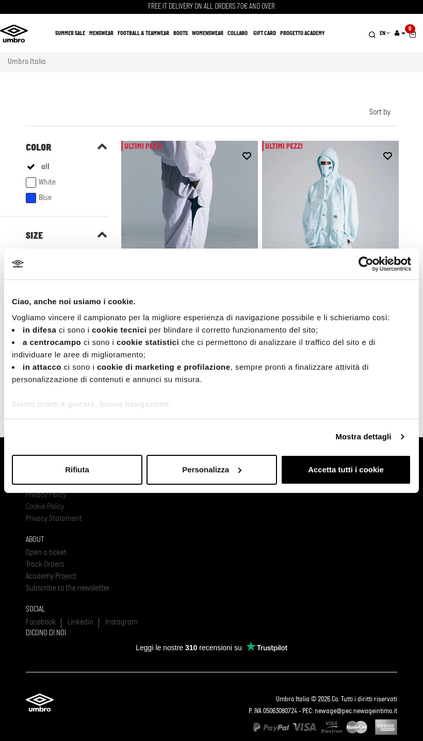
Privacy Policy (46, 495)
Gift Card (264, 33)
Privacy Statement (54, 519)
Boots (180, 33)
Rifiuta (77, 469)
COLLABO (237, 33)
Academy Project (51, 576)
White (41, 182)
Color (38, 148)
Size (34, 236)
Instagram (121, 622)
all (45, 167)
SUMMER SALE (70, 33)
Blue (39, 198)
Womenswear (207, 33)
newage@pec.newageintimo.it (356, 711)
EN (385, 33)
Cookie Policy (45, 507)
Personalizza (211, 469)
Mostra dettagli (363, 436)
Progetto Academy (302, 33)
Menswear (101, 33)
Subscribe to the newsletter (68, 588)
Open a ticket (46, 553)
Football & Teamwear (143, 33)
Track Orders (45, 565)
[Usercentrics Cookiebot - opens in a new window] (366, 264)
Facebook (41, 622)
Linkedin (80, 622)
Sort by (380, 112)
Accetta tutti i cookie (346, 469)
